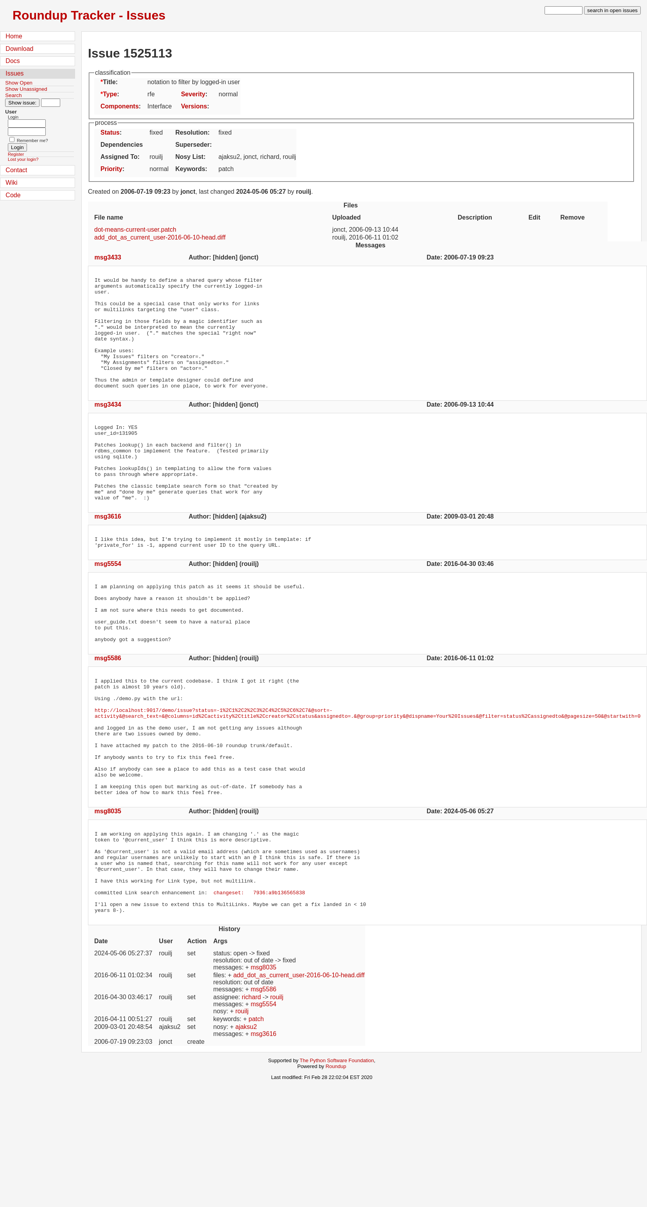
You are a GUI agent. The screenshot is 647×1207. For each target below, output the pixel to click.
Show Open (18, 83)
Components (119, 106)
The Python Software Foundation (337, 1152)
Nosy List (189, 156)
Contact (16, 170)
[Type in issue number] (50, 103)
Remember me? (32, 140)
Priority (111, 169)
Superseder (192, 144)
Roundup (336, 1158)
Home (13, 36)
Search (13, 95)
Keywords (190, 169)
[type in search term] (563, 10)
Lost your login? (23, 159)
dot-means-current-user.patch (135, 229)
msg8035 (108, 886)
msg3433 (108, 257)
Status (110, 132)
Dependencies (121, 144)
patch (256, 1110)
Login (13, 117)
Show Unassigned (26, 89)
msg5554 (108, 603)
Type (110, 94)
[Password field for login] (27, 132)
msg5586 (108, 709)
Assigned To (119, 156)
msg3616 (108, 554)
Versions (194, 106)
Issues (14, 73)
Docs (12, 61)
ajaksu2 (246, 1118)
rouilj (276, 1088)
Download (19, 48)
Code (12, 195)
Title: (110, 82)
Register (16, 154)
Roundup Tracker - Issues (89, 15)
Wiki (11, 182)
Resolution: (192, 132)
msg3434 (108, 426)
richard (251, 1088)
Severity (193, 94)
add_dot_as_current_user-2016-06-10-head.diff (160, 237)
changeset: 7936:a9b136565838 (259, 980)
